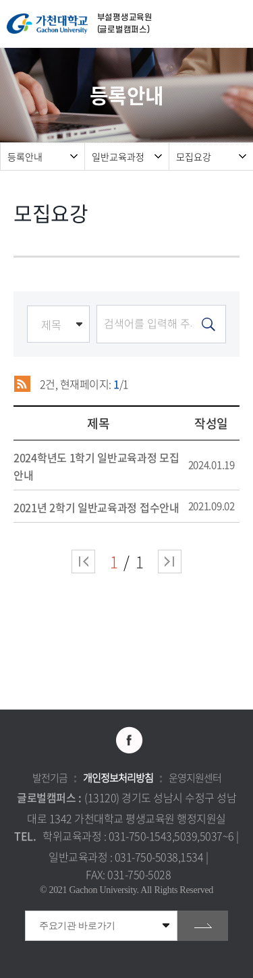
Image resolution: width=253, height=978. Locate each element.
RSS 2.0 (21, 384)
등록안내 (25, 156)
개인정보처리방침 (118, 777)
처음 (83, 561)
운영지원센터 (195, 777)
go (202, 926)
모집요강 (193, 156)
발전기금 (49, 777)
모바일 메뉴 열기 (235, 23)
